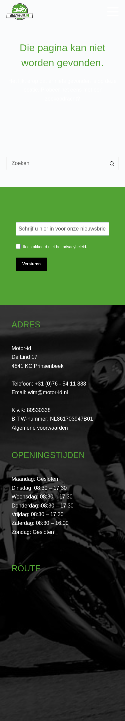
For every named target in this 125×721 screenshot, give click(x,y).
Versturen (31, 264)
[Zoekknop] (112, 163)
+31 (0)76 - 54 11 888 (60, 384)
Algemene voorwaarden (40, 428)
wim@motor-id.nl (48, 392)
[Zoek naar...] (56, 163)
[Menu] (113, 12)
